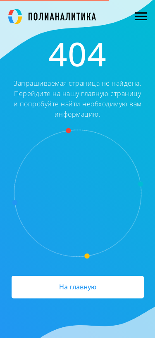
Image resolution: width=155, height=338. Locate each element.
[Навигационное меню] (141, 16)
